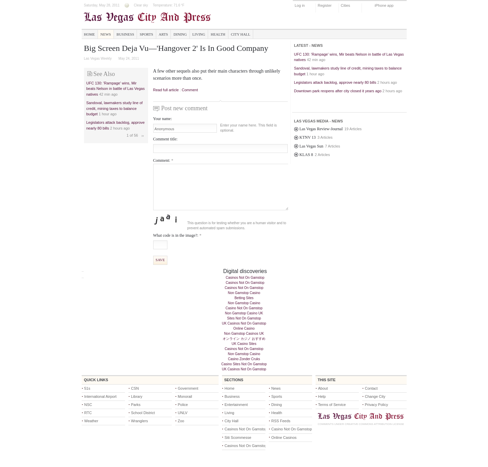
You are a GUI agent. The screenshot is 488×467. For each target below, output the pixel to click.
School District (143, 413)
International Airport (100, 396)
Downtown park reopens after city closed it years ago (338, 91)
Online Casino (244, 328)
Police (183, 405)
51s (87, 388)
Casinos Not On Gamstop (245, 277)
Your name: (162, 118)
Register (325, 5)
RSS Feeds (280, 421)
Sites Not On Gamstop (244, 318)
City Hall (240, 34)
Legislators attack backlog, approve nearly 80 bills (335, 82)
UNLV (183, 413)
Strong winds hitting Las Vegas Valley (325, 100)
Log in (300, 5)
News (105, 34)
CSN (135, 388)
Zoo (181, 421)
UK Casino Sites (244, 344)
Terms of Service (332, 405)
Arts (163, 34)
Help (322, 396)
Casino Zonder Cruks (244, 359)
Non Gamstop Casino (244, 293)
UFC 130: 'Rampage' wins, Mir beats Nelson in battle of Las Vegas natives (115, 88)
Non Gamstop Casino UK (244, 313)
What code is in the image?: (177, 235)
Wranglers (139, 421)
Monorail (185, 396)
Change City (375, 396)
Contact (371, 388)
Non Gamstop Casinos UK (244, 333)
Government (188, 388)
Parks (136, 405)
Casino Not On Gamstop (244, 308)
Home (89, 34)
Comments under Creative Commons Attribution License (361, 424)
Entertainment (236, 405)
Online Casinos (284, 437)
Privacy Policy (376, 405)
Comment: (163, 160)
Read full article (166, 90)
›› (142, 136)
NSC (88, 405)
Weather (91, 421)
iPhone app (384, 5)
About (323, 388)
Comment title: (165, 139)
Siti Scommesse (238, 437)
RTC (88, 413)
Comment (190, 90)
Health (218, 34)
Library (137, 396)
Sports (146, 34)
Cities (345, 5)
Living (198, 34)
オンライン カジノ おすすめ (244, 338)
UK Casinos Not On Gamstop (244, 323)
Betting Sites (244, 298)
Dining (180, 34)
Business (125, 34)
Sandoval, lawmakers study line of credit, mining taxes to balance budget (114, 108)
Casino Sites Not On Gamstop (244, 364)
